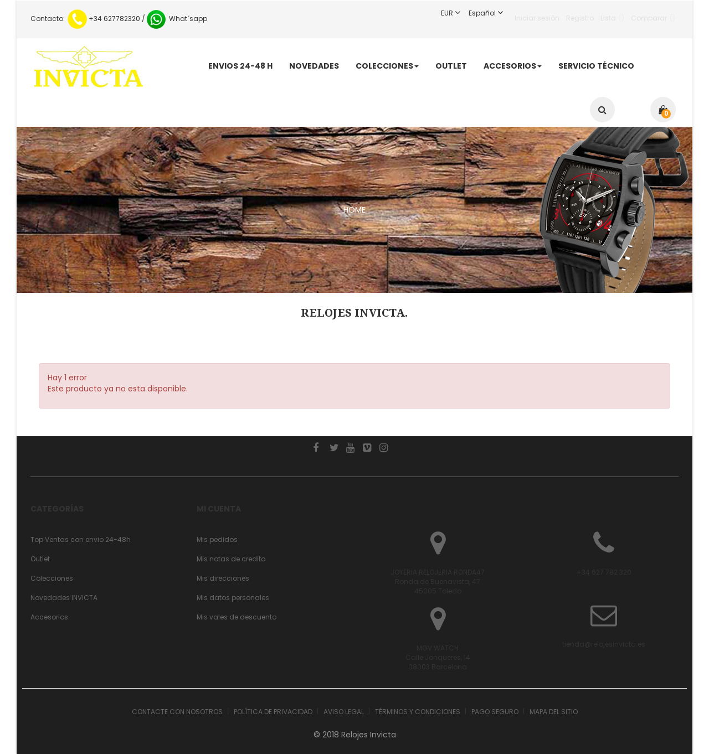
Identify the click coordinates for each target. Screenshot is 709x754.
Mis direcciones (223, 578)
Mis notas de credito (231, 559)
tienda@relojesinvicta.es (603, 644)
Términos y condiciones (417, 711)
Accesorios (49, 617)
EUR (455, 13)
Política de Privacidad (273, 711)
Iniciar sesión (537, 13)
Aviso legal (343, 711)
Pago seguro (494, 711)
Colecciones (51, 578)
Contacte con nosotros (177, 711)
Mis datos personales (233, 597)
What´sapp (176, 18)
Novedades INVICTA (63, 597)
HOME (354, 209)
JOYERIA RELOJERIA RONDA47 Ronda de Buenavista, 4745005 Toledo (438, 581)
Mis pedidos (217, 539)
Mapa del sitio (554, 711)
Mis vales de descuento (236, 617)
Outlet (40, 559)
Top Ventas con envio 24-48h (80, 539)
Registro (580, 13)
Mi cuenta (219, 508)
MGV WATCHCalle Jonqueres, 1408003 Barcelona (437, 657)
